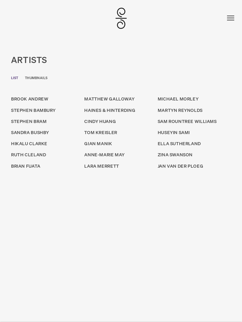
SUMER (121, 18)
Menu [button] (229, 18)
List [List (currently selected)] (14, 78)
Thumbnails (36, 78)
